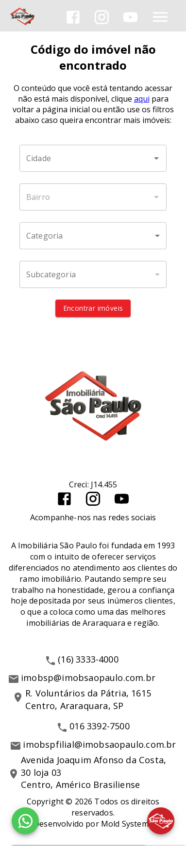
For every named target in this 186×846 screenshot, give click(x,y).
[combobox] (93, 158)
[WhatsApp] (25, 820)
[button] (93, 235)
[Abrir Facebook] (73, 17)
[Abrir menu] (160, 16)
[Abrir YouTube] (130, 17)
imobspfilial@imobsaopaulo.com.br (99, 744)
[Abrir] (156, 158)
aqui (142, 98)
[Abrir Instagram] (101, 17)
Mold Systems (126, 823)
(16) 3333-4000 (88, 659)
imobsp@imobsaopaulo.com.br (88, 677)
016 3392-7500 (99, 726)
